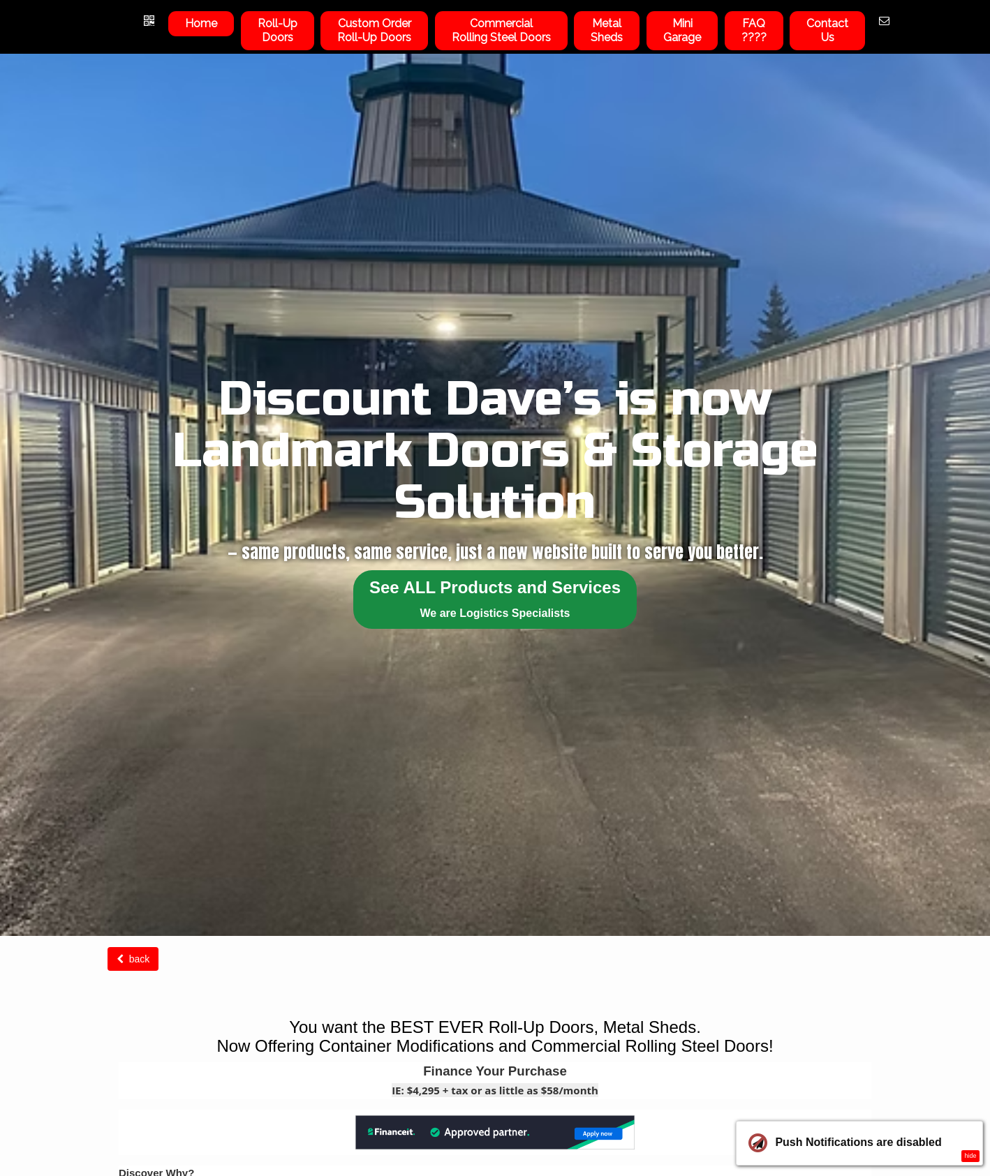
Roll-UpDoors (277, 30)
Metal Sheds (607, 30)
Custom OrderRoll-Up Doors (374, 30)
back (133, 959)
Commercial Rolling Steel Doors (501, 30)
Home (201, 23)
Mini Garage (682, 30)
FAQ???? (754, 30)
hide (970, 1155)
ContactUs (827, 30)
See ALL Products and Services (495, 598)
